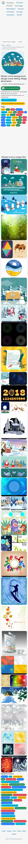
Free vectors (10, 3)
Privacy (19, 831)
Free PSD (19, 15)
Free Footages (19, 6)
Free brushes (10, 12)
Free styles (20, 12)
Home (3, 45)
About (24, 831)
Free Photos (19, 3)
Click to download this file (10, 88)
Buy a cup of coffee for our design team (13, 103)
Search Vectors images (9, 42)
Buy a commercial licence (9, 100)
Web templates (11, 9)
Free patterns (10, 15)
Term (14, 831)
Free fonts (9, 6)
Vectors (8, 45)
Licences (9, 831)
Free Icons (21, 9)
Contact (14, 834)
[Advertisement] (14, 28)
